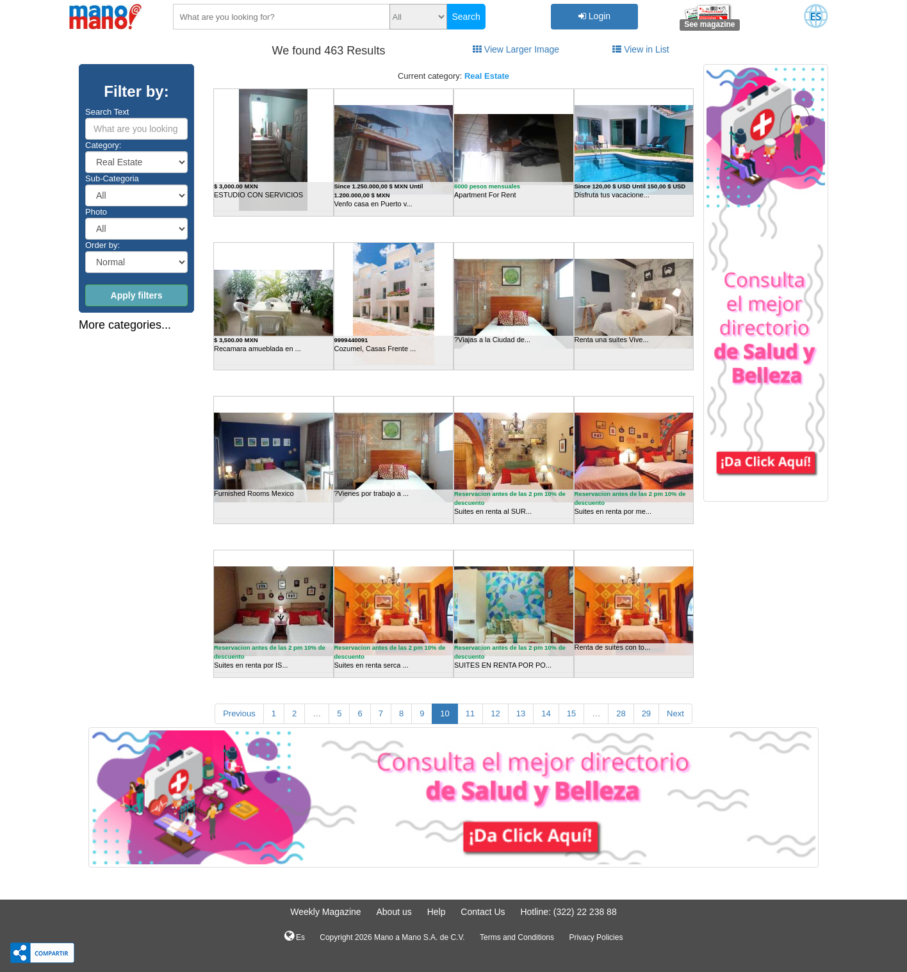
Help (436, 912)
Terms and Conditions (517, 937)
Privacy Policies (596, 937)
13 (520, 713)
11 (470, 713)
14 (545, 713)
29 (646, 713)
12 (495, 713)
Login (594, 16)
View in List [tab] (640, 49)
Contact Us (483, 912)
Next (675, 713)
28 (620, 713)
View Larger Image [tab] (516, 49)
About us (393, 912)
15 (571, 713)
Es (294, 936)
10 (444, 713)
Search (466, 17)
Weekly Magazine (325, 912)
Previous (239, 713)
